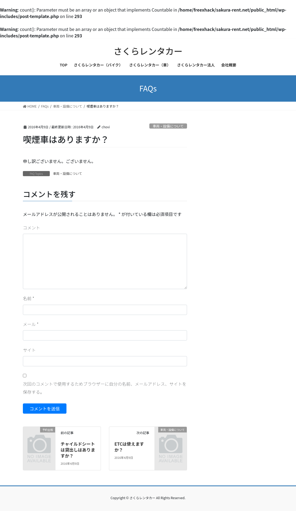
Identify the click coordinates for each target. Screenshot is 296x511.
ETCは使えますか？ (129, 447)
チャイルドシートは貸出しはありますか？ (78, 450)
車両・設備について (168, 126)
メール (30, 324)
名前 (28, 298)
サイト (29, 350)
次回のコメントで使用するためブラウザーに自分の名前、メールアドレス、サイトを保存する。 (104, 388)
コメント (31, 227)
